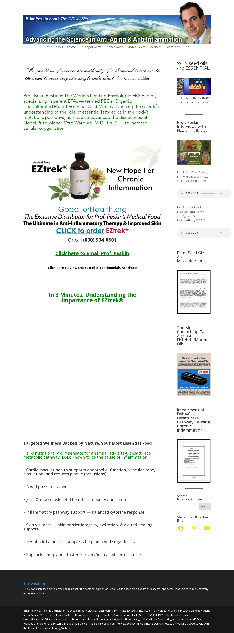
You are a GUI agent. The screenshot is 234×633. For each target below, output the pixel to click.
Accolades (155, 47)
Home (48, 47)
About (59, 47)
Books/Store (172, 47)
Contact (71, 47)
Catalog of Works (90, 47)
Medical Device (136, 47)
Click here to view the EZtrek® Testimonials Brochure (92, 267)
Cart (186, 47)
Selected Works (114, 47)
